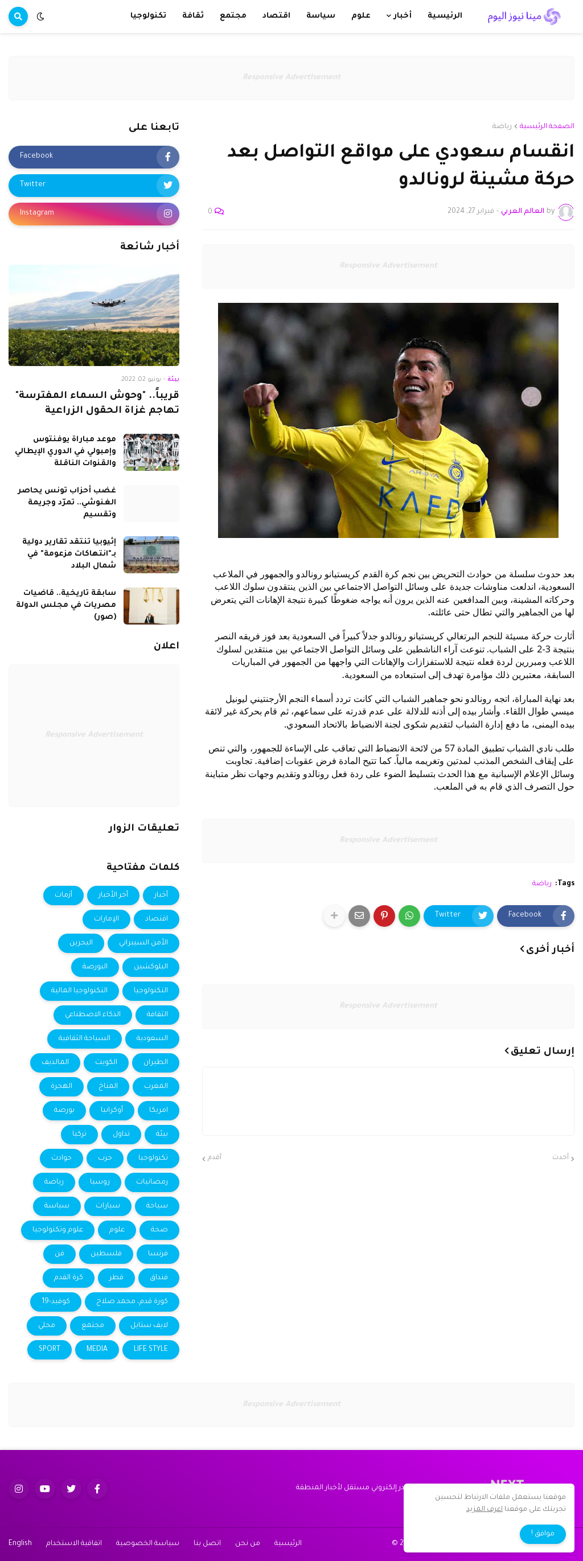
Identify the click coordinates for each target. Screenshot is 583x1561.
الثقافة (157, 1015)
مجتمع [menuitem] (233, 16)
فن (59, 1254)
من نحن (247, 1544)
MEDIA (97, 1350)
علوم (117, 1230)
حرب (105, 1158)
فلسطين (106, 1254)
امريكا (158, 1111)
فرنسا (158, 1254)
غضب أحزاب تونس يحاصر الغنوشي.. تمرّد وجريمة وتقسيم (67, 503)
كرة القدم (68, 1278)
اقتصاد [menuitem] (276, 16)
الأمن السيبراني (143, 943)
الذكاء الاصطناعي (93, 1015)
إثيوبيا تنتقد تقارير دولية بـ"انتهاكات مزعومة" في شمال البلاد (69, 554)
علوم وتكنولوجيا (57, 1230)
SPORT (49, 1350)
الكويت (106, 1063)
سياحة (157, 1206)
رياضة (502, 127)
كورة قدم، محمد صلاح (132, 1302)
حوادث (61, 1158)
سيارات (108, 1206)
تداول (121, 1135)
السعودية (152, 1039)
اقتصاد (156, 919)
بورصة (64, 1111)
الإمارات (106, 919)
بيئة (162, 1135)
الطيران (155, 1063)
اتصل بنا (207, 1544)
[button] (40, 16)
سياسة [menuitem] (320, 16)
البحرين (81, 943)
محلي (46, 1326)
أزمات (63, 895)
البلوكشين (151, 967)
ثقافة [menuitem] (193, 16)
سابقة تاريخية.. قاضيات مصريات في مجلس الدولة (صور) (66, 605)
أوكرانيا (112, 1111)
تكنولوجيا (153, 1158)
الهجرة (61, 1087)
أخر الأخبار (113, 895)
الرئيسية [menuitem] (445, 16)
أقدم (214, 1158)
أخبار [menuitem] (402, 16)
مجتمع (92, 1326)
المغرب (156, 1087)
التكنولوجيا (151, 991)
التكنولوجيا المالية (79, 991)
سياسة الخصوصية (147, 1544)
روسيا (100, 1182)
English (20, 1544)
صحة (159, 1230)
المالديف (55, 1063)
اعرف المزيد (484, 1510)
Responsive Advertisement (291, 77)
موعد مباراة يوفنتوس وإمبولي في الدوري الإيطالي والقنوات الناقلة (65, 452)
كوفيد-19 (56, 1302)
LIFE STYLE (151, 1350)
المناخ (108, 1087)
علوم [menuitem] (361, 16)
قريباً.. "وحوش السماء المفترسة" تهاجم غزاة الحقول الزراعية (97, 404)
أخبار (161, 895)
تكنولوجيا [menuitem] (148, 16)
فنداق (159, 1278)
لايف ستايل (149, 1326)
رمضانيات (152, 1182)
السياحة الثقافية (84, 1039)
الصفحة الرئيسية (547, 127)
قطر (116, 1278)
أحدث (560, 1158)
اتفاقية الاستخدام (74, 1544)
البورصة (95, 967)
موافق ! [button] (543, 1534)
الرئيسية (288, 1544)
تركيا (79, 1135)
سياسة (56, 1206)
